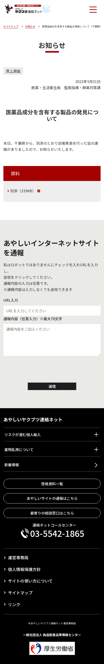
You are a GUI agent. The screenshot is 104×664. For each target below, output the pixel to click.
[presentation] (52, 370)
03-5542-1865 (57, 533)
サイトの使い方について (30, 581)
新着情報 (11, 464)
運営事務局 (18, 557)
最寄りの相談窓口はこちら (52, 512)
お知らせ (30, 26)
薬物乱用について (18, 449)
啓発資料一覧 (52, 483)
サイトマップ (20, 593)
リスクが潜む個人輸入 (22, 434)
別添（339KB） (23, 190)
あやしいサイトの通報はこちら (52, 498)
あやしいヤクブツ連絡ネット (33, 419)
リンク (14, 604)
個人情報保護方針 (24, 569)
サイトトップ (10, 26)
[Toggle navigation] (92, 9)
